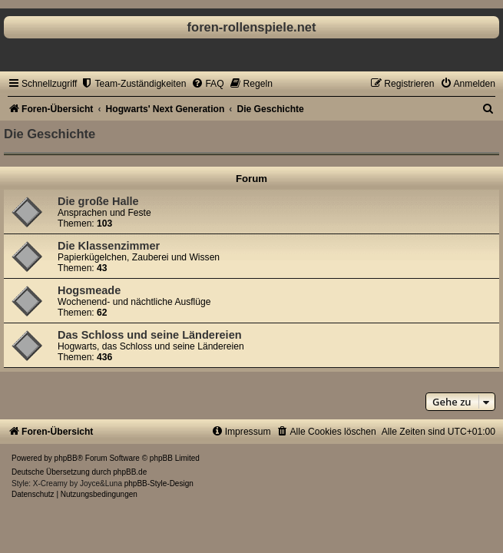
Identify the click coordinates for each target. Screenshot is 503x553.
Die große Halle (98, 201)
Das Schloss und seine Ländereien (150, 335)
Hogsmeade (89, 290)
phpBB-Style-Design (159, 483)
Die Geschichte (49, 134)
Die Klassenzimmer (109, 246)
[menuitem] (133, 83)
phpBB (66, 458)
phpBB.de (130, 472)
